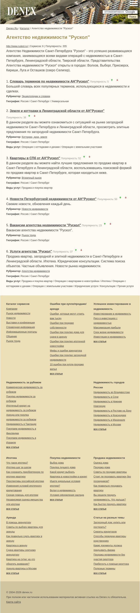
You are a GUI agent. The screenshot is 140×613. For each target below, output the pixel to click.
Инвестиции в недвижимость (110, 336)
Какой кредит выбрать (62, 472)
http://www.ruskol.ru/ (17, 46)
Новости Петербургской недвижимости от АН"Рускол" (53, 199)
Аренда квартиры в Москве (21, 568)
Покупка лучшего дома (62, 467)
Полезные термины (104, 568)
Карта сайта (13, 601)
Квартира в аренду (16, 545)
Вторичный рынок (31, 177)
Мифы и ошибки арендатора (66, 350)
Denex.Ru (12, 28)
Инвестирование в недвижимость (112, 313)
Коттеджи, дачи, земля (34, 137)
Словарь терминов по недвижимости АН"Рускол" (49, 81)
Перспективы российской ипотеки (25, 481)
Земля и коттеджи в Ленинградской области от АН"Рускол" (57, 111)
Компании (11, 308)
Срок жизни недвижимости (108, 332)
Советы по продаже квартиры (110, 472)
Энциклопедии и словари (36, 96)
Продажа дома (102, 467)
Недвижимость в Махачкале (109, 420)
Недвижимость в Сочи (106, 397)
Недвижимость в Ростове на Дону (112, 410)
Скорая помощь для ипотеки (22, 495)
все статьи (56, 373)
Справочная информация (20, 327)
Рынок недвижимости (18, 313)
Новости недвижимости (35, 209)
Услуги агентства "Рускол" (31, 251)
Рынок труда (29, 235)
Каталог (25, 28)
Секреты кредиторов (105, 531)
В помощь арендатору (18, 522)
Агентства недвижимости (36, 271)
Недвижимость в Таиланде (21, 424)
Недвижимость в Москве (107, 424)
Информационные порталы (21, 331)
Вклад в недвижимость (63, 490)
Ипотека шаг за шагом (18, 467)
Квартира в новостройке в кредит (68, 476)
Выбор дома (57, 462)
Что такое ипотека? (17, 462)
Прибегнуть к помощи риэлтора (111, 564)
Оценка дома (101, 462)
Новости (10, 318)
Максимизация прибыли (107, 327)
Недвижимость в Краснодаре (110, 415)
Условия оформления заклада (67, 495)
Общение (11, 336)
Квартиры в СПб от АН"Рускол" (35, 158)
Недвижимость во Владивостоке (112, 392)
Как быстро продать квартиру (110, 504)
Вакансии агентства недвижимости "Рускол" (45, 225)
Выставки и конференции (20, 322)
